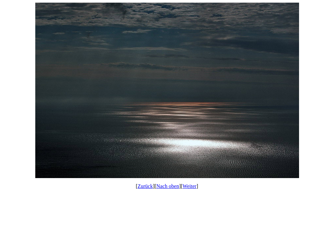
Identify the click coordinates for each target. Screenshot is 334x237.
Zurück (145, 186)
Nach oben (167, 186)
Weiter (190, 186)
